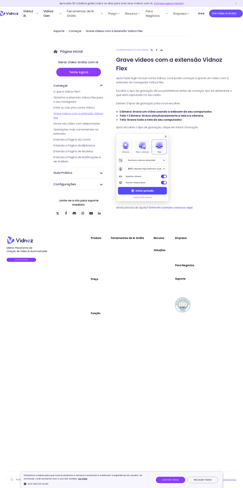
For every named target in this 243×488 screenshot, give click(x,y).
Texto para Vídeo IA (147, 252)
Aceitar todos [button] (170, 479)
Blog (186, 245)
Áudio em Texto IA (146, 279)
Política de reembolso (222, 479)
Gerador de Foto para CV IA (153, 341)
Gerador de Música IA (149, 396)
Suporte (58, 31)
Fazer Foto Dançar (147, 286)
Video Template (91, 327)
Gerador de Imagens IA (150, 431)
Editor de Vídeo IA (92, 361)
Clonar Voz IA (143, 369)
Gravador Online (146, 314)
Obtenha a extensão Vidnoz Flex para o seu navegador (78, 100)
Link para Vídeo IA (146, 265)
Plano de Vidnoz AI (92, 286)
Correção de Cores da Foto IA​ (154, 445)
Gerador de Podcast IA (150, 459)
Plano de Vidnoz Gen (94, 300)
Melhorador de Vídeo (149, 272)
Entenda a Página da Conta (71, 140)
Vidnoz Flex (87, 258)
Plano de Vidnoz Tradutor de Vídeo (103, 293)
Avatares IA (88, 320)
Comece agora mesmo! (169, 3)
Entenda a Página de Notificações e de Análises (77, 159)
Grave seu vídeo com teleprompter (76, 124)
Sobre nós (230, 245)
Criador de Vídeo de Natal (97, 368)
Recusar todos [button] (203, 479)
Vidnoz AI (28, 13)
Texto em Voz (144, 383)
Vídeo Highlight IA (146, 300)
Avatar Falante (144, 245)
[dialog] (121, 480)
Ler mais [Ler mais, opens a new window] (82, 478)
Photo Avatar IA (90, 341)
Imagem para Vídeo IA (149, 258)
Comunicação (193, 271)
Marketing (190, 264)
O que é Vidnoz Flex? (66, 92)
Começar (75, 31)
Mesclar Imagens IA (147, 348)
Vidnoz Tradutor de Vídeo (97, 272)
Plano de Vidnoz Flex (93, 306)
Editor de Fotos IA (146, 438)
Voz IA (84, 334)
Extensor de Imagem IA (149, 452)
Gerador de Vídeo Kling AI (151, 410)
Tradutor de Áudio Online (151, 403)
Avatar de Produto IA (94, 348)
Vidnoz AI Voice (90, 265)
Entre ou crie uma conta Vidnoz (74, 108)
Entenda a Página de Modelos (73, 151)
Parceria (229, 252)
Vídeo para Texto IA (147, 424)
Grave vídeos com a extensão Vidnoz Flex (114, 31)
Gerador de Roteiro (147, 307)
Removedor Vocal (147, 390)
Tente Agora (78, 72)
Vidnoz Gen (48, 13)
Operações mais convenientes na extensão (75, 132)
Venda (188, 257)
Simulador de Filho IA (148, 334)
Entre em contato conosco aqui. (171, 208)
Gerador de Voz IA (147, 376)
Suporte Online (233, 292)
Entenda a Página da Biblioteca (74, 145)
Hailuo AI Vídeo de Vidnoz (151, 465)
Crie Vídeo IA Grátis (27, 260)
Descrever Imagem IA (148, 417)
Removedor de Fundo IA (150, 362)
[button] (87, 483)
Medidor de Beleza (147, 327)
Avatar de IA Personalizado (98, 354)
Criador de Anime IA (147, 355)
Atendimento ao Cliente (199, 278)
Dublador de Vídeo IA (149, 293)
